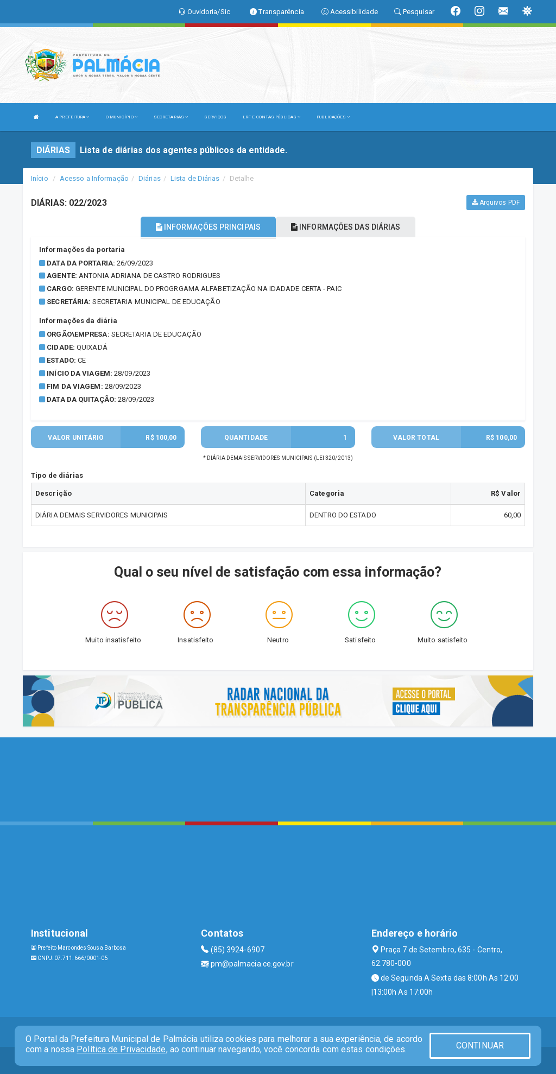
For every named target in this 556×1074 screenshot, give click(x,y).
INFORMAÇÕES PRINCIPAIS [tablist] (208, 227)
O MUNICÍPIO (121, 117)
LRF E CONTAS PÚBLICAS (271, 117)
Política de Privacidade (121, 1049)
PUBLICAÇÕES (333, 117)
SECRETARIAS (171, 117)
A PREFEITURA (72, 117)
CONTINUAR (480, 1045)
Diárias (149, 178)
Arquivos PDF (496, 202)
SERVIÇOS (215, 117)
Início (39, 178)
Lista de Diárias (195, 178)
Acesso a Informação (94, 178)
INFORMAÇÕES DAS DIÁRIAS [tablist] (346, 227)
